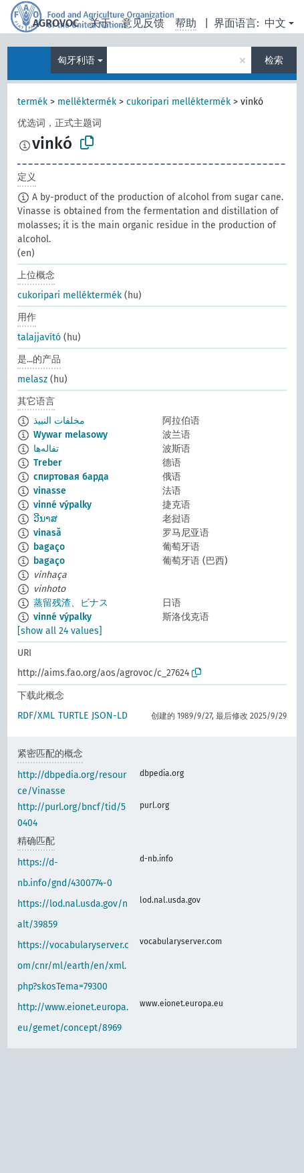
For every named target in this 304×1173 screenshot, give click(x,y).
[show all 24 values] (59, 631)
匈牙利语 (76, 60)
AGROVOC (56, 23)
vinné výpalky (62, 504)
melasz (32, 379)
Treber (47, 462)
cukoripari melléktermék (178, 101)
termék (32, 101)
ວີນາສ (45, 518)
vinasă (47, 532)
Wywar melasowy (70, 434)
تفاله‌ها (46, 448)
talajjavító (39, 337)
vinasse (49, 490)
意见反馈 (143, 23)
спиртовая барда (71, 476)
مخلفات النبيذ (59, 420)
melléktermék (86, 101)
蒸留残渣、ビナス (70, 603)
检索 (274, 60)
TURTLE (73, 715)
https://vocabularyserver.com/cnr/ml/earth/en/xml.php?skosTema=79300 (73, 965)
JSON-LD (110, 715)
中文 (275, 23)
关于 (100, 23)
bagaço (49, 546)
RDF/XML (36, 715)
